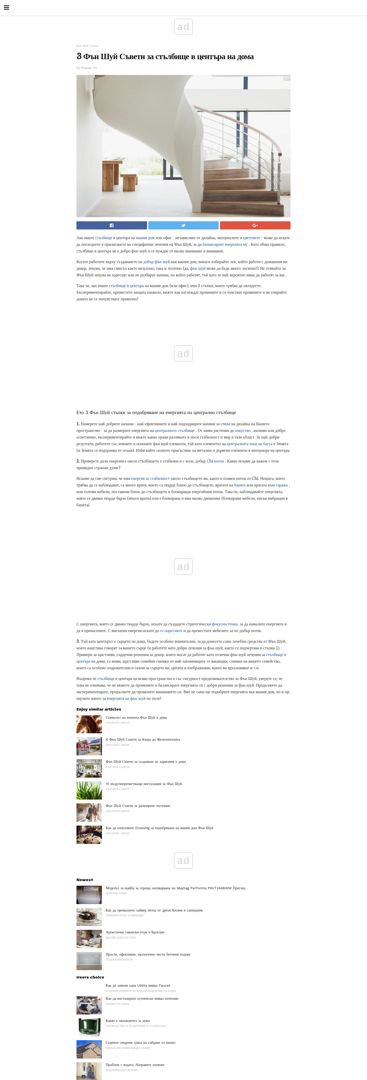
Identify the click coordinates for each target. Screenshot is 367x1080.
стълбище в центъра (126, 285)
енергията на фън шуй (126, 698)
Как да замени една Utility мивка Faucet (138, 985)
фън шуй (197, 268)
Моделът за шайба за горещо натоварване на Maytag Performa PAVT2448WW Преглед (175, 888)
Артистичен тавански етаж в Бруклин (135, 932)
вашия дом (145, 237)
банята (240, 485)
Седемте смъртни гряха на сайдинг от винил (140, 1042)
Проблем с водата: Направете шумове (135, 1065)
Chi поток (215, 461)
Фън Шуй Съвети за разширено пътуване (138, 806)
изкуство (243, 430)
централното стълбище (174, 430)
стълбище (103, 237)
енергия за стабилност (150, 478)
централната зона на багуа (249, 443)
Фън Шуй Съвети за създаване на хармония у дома (146, 762)
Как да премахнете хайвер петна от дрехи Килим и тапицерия (154, 910)
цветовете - (253, 237)
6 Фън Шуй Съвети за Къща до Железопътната (143, 739)
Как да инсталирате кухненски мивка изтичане (142, 998)
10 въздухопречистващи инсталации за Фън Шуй (144, 784)
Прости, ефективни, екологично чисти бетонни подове (148, 954)
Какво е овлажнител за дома (128, 1021)
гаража (282, 485)
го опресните (171, 630)
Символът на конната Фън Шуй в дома (136, 717)
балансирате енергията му (225, 244)
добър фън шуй (156, 261)
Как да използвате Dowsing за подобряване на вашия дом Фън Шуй (159, 828)
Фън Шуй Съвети (87, 45)
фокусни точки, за (227, 624)
